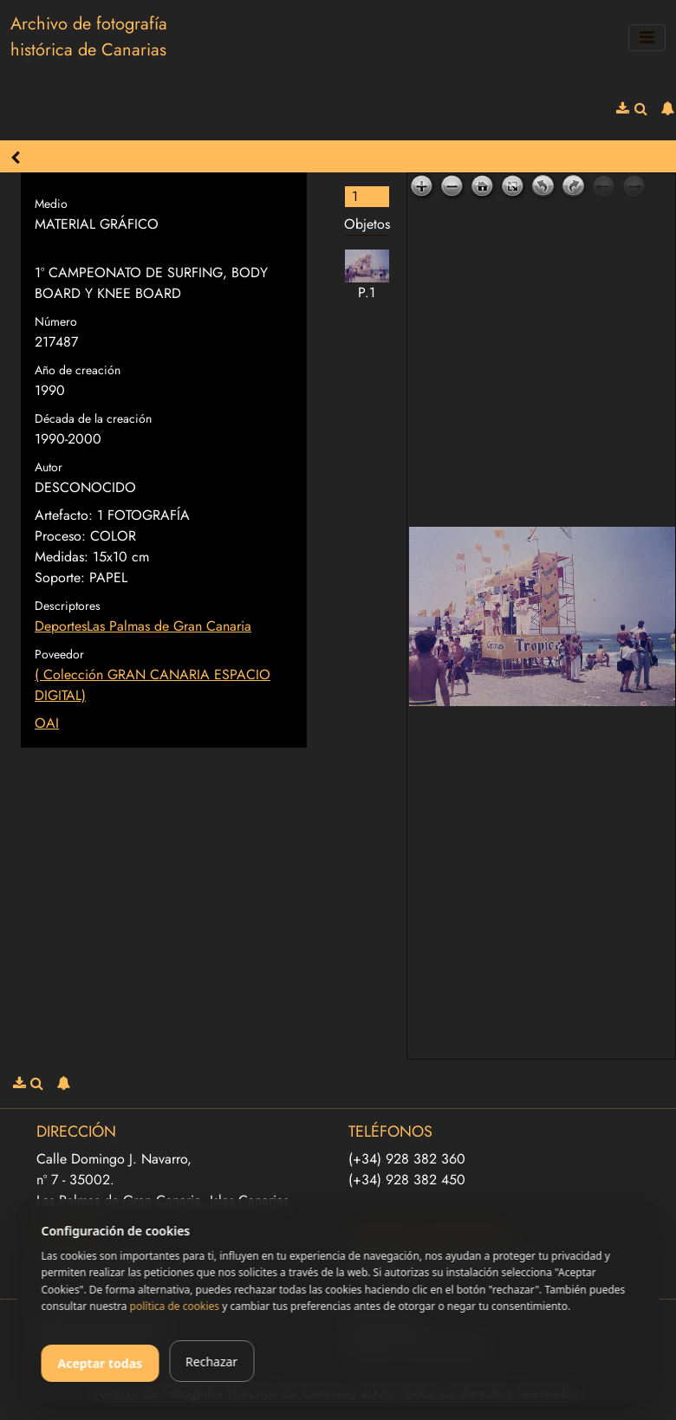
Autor (48, 467)
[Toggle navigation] (647, 37)
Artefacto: (64, 515)
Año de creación (77, 370)
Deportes (61, 626)
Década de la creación (93, 418)
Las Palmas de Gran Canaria (169, 626)
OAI (47, 723)
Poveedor (59, 654)
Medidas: (61, 557)
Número (56, 321)
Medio (51, 203)
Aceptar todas (100, 1363)
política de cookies (174, 1306)
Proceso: (60, 536)
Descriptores (68, 605)
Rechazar (211, 1361)
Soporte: (60, 577)
